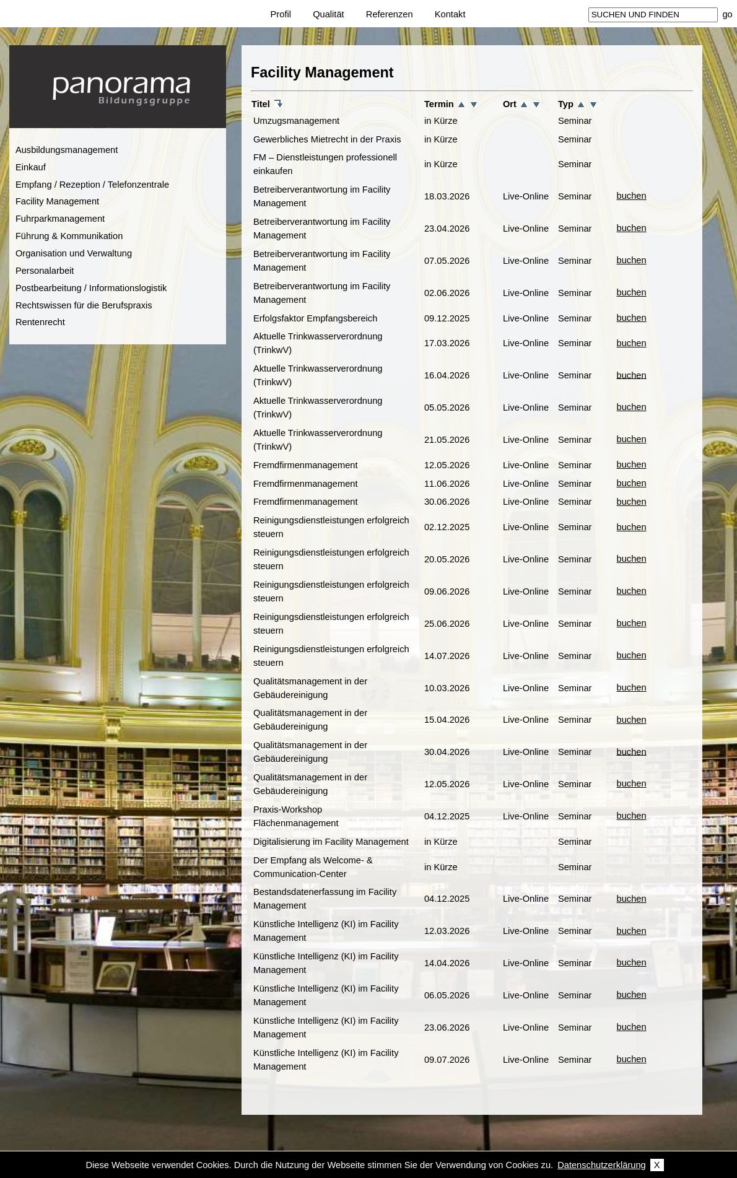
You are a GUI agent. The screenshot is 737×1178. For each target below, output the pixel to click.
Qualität (328, 14)
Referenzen (389, 14)
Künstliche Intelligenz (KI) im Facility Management (326, 931)
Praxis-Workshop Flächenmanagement (296, 816)
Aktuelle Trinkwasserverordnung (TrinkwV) (318, 343)
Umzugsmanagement (296, 121)
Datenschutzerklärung (601, 1165)
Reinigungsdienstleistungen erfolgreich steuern (331, 527)
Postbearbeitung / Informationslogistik (91, 288)
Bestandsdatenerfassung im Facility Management (324, 898)
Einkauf (30, 167)
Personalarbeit (44, 271)
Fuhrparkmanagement (60, 219)
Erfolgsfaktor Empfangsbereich (315, 318)
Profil (281, 14)
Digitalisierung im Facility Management (331, 842)
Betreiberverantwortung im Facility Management (322, 196)
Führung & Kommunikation (69, 236)
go (727, 14)
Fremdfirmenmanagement (305, 465)
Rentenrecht (40, 322)
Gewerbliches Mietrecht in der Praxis (327, 139)
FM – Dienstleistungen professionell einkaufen (325, 164)
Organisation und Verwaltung (73, 253)
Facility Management (57, 201)
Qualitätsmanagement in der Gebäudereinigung (310, 688)
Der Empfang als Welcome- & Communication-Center (313, 867)
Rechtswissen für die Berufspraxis (83, 305)
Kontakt (450, 14)
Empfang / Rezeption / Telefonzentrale (92, 185)
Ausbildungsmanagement (66, 150)
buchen (632, 196)
